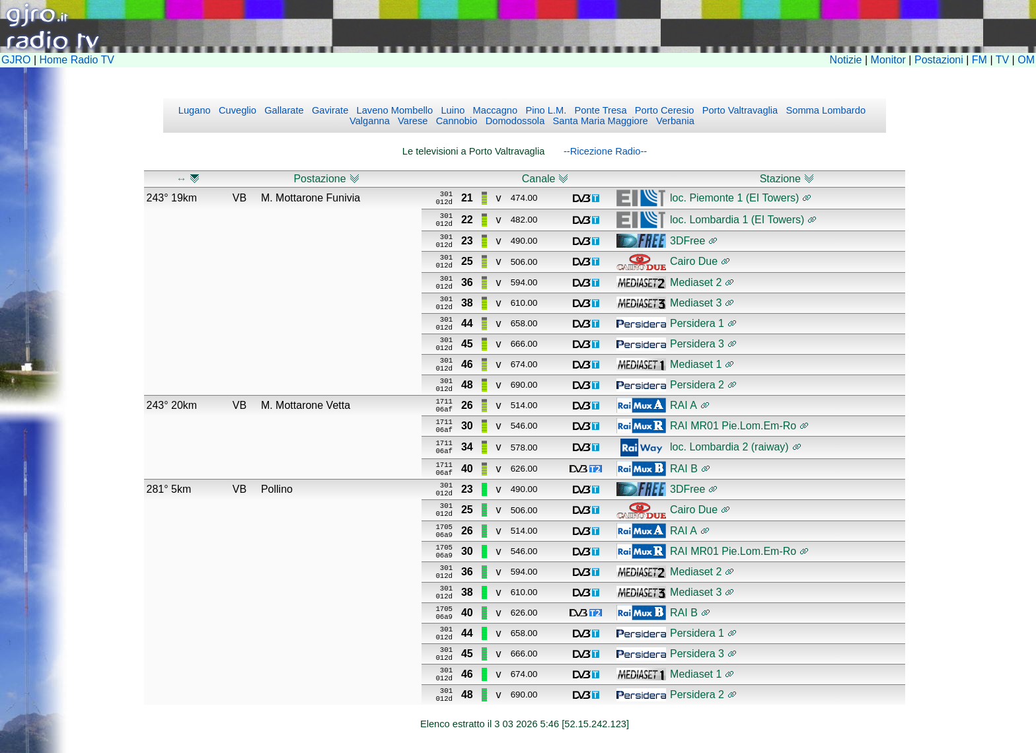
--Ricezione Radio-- (605, 151)
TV (1002, 59)
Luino (451, 110)
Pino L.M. (544, 110)
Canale (539, 178)
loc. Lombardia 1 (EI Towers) (737, 219)
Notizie (846, 59)
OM (1026, 59)
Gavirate (328, 110)
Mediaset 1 (696, 364)
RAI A (683, 405)
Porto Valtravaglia (739, 110)
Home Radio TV (77, 59)
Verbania (673, 121)
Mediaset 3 (696, 302)
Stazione (780, 178)
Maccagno (493, 110)
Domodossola (514, 121)
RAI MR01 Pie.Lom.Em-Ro (733, 425)
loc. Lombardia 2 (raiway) (729, 446)
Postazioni (938, 59)
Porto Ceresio (663, 110)
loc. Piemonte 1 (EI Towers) (734, 197)
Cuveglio (236, 110)
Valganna (370, 121)
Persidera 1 (697, 323)
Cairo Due (694, 261)
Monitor (888, 59)
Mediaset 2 (696, 282)
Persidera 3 (697, 343)
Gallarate (283, 110)
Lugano (194, 110)
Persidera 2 (697, 384)
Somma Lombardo (824, 110)
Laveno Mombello (393, 110)
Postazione (319, 178)
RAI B (684, 468)
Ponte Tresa (599, 110)
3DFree (687, 240)
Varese (411, 121)
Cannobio (455, 121)
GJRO (15, 59)
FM (979, 59)
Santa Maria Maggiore (599, 121)
